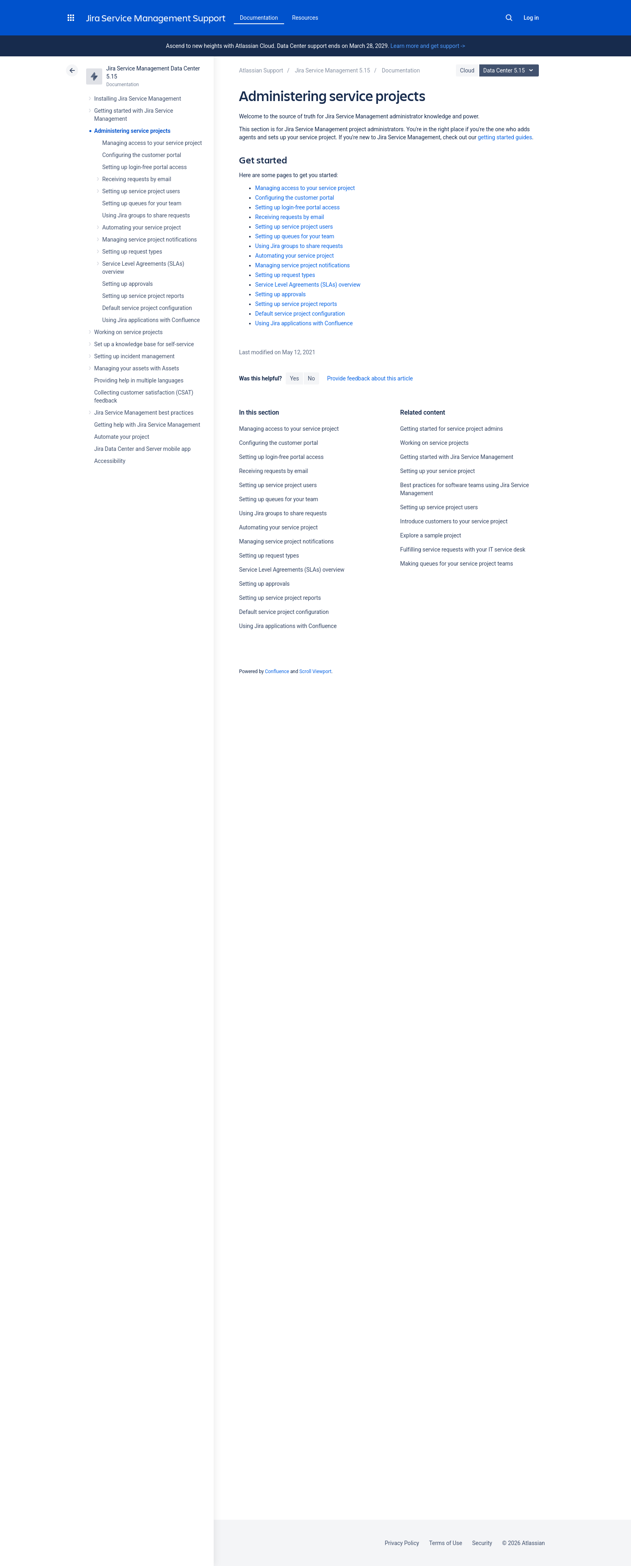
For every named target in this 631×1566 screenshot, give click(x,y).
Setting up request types (132, 251)
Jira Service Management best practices (144, 412)
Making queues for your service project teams (456, 563)
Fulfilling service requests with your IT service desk (462, 549)
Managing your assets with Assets (136, 368)
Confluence (277, 671)
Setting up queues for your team (141, 203)
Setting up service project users (141, 191)
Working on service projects (128, 332)
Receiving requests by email (136, 179)
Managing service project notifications (149, 239)
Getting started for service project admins (451, 429)
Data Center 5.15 (510, 70)
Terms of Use (445, 1543)
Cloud (467, 70)
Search (509, 17)
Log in (531, 17)
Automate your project (121, 437)
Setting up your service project (437, 471)
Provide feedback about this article (370, 378)
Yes (294, 378)
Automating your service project (141, 227)
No (311, 378)
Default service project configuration (147, 308)
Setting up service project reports (143, 296)
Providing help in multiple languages (139, 380)
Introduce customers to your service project (453, 521)
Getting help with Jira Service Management (147, 424)
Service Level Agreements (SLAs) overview (308, 284)
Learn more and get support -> (427, 46)
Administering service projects (132, 131)
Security (482, 1543)
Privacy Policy (402, 1543)
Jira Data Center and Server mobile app (142, 449)
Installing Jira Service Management (137, 98)
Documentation (259, 17)
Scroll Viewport (315, 671)
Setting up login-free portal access (144, 167)
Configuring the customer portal (141, 155)
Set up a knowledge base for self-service (144, 344)
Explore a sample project (430, 535)
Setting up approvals (127, 284)
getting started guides (505, 137)
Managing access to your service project (152, 143)
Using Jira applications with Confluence (151, 320)
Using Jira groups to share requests (146, 215)
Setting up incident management (134, 356)
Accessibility (109, 461)
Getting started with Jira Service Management (456, 457)
